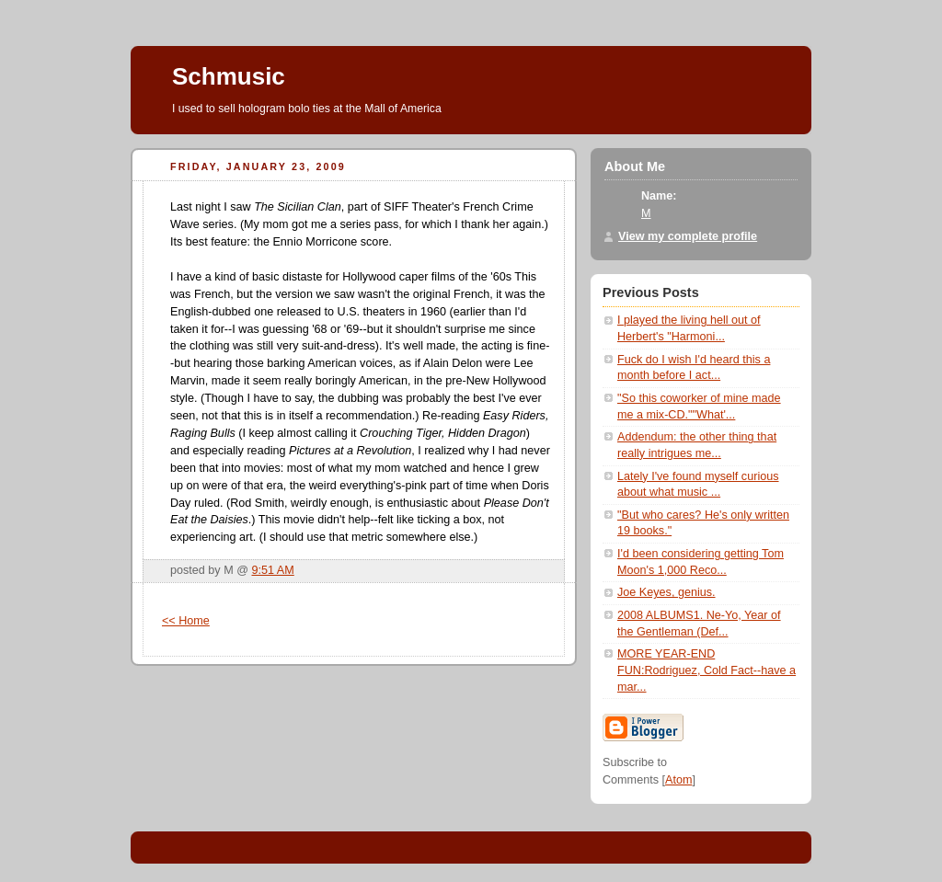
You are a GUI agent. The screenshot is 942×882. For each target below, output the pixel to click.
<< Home (186, 620)
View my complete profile (687, 236)
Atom (678, 779)
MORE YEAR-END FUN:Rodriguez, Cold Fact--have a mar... (706, 670)
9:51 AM (273, 570)
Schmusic (228, 76)
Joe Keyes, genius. (666, 592)
